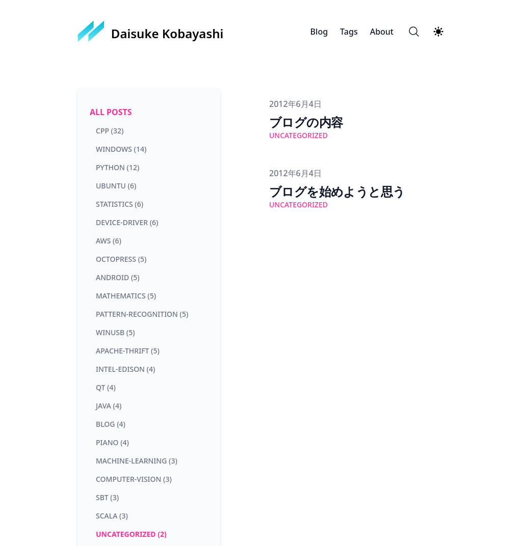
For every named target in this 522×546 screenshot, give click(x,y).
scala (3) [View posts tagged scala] (112, 516)
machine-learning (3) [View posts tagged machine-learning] (136, 461)
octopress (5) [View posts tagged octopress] (121, 259)
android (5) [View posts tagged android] (118, 277)
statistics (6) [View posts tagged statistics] (119, 204)
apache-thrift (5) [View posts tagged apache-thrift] (128, 351)
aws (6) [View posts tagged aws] (108, 240)
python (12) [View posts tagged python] (117, 167)
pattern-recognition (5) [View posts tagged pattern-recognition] (142, 314)
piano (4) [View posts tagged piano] (112, 442)
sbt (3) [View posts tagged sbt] (107, 497)
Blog (319, 31)
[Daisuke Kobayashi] (150, 31)
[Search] (414, 31)
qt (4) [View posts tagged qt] (106, 387)
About (382, 31)
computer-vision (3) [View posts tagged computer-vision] (134, 479)
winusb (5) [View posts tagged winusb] (115, 332)
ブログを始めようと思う (337, 191)
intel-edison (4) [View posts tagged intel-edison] (125, 369)
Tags (349, 31)
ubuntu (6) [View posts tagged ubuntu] (116, 185)
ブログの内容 (306, 122)
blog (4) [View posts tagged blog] (110, 424)
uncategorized (298, 135)
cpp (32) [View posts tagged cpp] (109, 130)
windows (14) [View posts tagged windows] (121, 149)
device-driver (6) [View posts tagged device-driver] (127, 222)
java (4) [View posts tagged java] (108, 406)
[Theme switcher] (438, 31)
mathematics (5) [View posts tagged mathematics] (126, 296)
